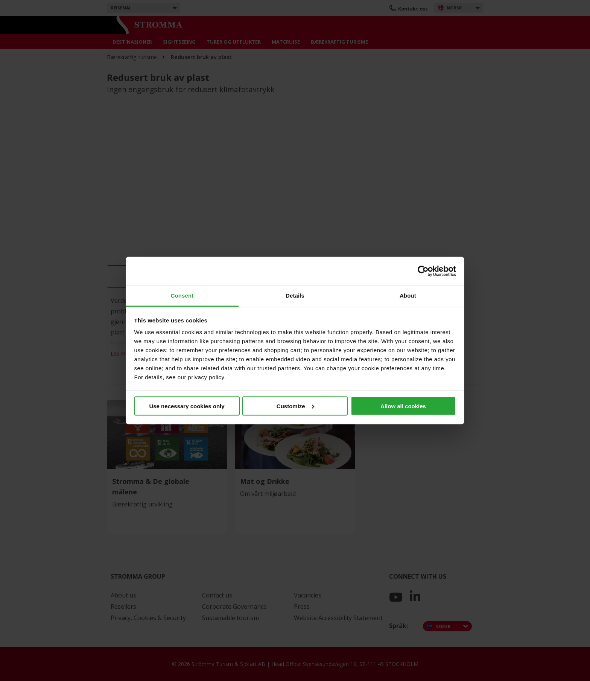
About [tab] (408, 295)
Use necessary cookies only (186, 406)
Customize (295, 406)
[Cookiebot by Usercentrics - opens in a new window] (423, 271)
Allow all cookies (403, 406)
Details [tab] (295, 295)
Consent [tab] (182, 295)
